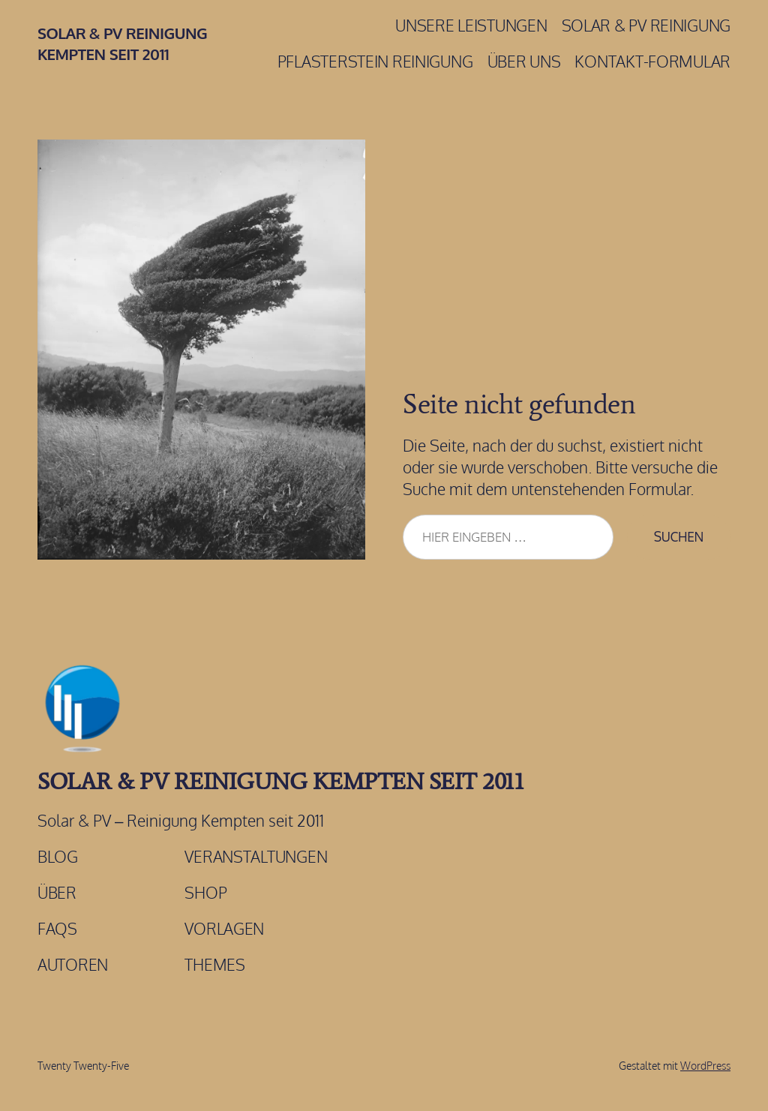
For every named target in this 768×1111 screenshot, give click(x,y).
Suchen (679, 536)
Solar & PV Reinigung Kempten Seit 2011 (281, 781)
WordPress (705, 1065)
